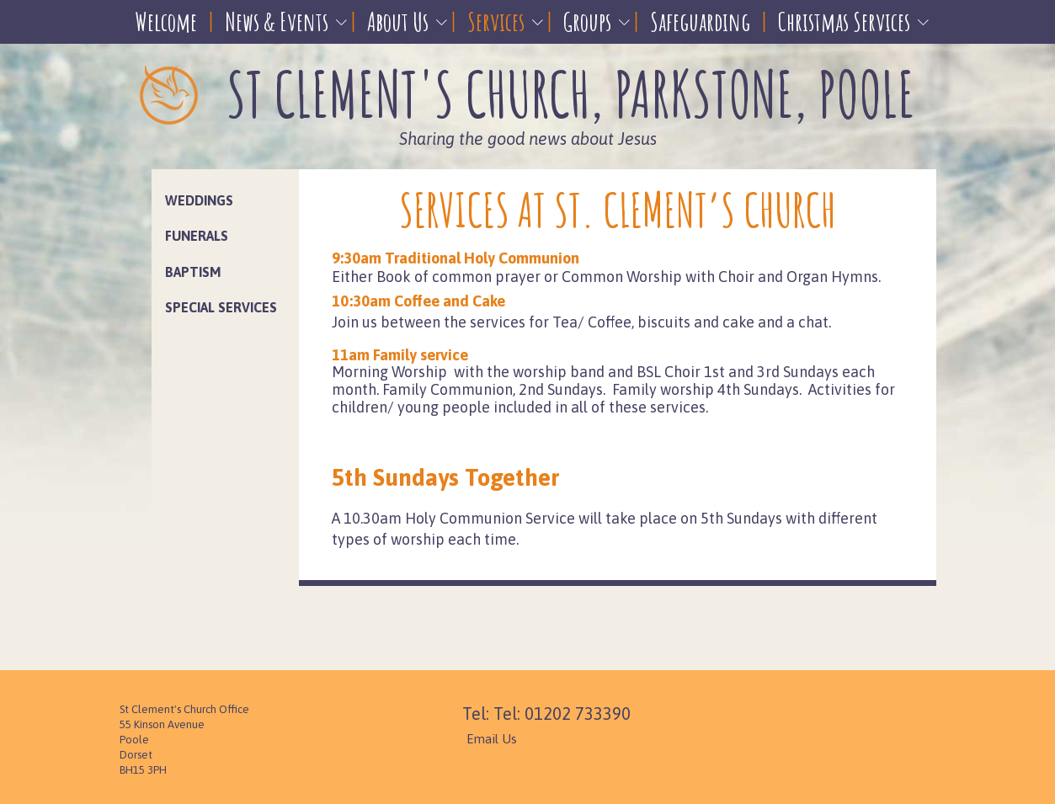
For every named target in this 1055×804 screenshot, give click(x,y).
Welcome (166, 21)
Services (496, 21)
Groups (587, 21)
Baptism (193, 272)
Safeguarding (700, 21)
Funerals (196, 235)
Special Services (221, 307)
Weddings (199, 200)
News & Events (276, 21)
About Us (398, 21)
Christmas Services (844, 21)
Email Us (491, 739)
